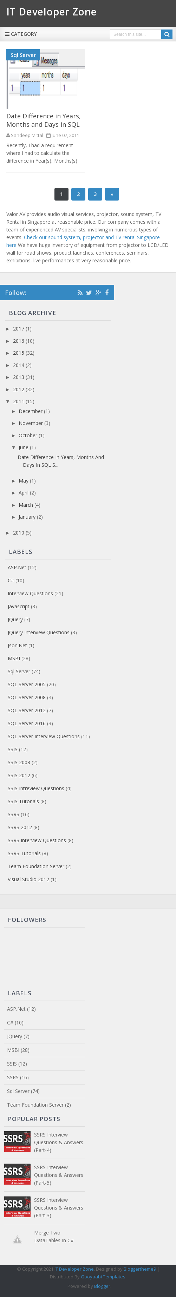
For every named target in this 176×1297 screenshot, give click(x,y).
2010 (19, 532)
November (31, 423)
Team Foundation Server (36, 866)
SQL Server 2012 (27, 710)
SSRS (13, 814)
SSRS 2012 (20, 827)
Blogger (102, 1286)
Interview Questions (30, 593)
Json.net (17, 645)
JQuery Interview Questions (39, 632)
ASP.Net (17, 567)
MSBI (14, 658)
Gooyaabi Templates (103, 1276)
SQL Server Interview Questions (44, 736)
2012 (19, 389)
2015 (19, 352)
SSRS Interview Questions (37, 840)
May (24, 480)
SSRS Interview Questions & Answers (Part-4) (58, 1142)
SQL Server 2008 (27, 697)
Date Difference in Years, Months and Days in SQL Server (43, 124)
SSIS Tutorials (23, 801)
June (24, 447)
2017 (19, 328)
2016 (19, 341)
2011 (19, 401)
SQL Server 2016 (27, 723)
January (28, 516)
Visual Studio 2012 (28, 879)
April (24, 492)
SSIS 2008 (19, 762)
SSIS (13, 749)
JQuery (15, 619)
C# (11, 580)
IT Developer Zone (74, 1269)
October (29, 435)
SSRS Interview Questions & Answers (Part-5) (58, 1175)
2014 (19, 365)
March (26, 505)
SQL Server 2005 (27, 684)
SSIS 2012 (19, 775)
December (31, 411)
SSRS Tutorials (24, 853)
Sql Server (23, 54)
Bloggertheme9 (140, 1269)
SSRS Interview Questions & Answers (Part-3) (58, 1208)
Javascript (19, 606)
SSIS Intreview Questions (36, 788)
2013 (19, 377)
